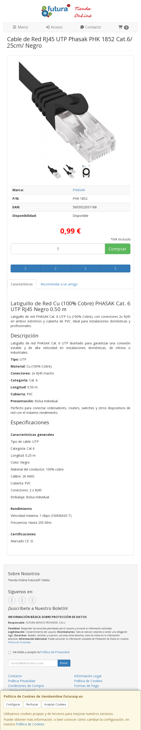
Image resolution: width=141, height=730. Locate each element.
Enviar (64, 663)
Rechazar (32, 704)
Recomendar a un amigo (59, 284)
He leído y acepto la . (41, 652)
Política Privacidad (21, 681)
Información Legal (87, 676)
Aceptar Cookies (55, 704)
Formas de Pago (86, 685)
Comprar (117, 249)
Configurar (13, 704)
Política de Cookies (30, 724)
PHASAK (79, 190)
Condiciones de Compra (26, 685)
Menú (20, 27)
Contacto (90, 27)
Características (22, 284)
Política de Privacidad (19, 642)
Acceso (54, 27)
